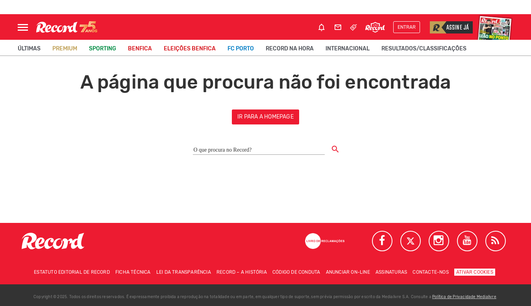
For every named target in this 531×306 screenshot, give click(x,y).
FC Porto (241, 48)
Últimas (29, 48)
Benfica (140, 48)
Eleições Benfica (190, 48)
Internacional (348, 48)
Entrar (407, 27)
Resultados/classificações (423, 48)
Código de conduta (296, 272)
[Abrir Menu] (23, 27)
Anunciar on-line (348, 272)
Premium (64, 48)
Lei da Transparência (183, 272)
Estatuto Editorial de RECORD (72, 272)
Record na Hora (290, 48)
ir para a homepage (265, 116)
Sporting (102, 48)
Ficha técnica (133, 272)
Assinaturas (391, 272)
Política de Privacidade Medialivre (464, 297)
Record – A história (241, 272)
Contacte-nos (430, 272)
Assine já (449, 27)
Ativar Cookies (474, 272)
